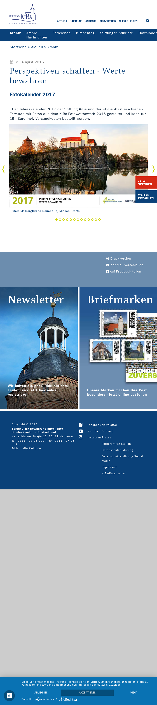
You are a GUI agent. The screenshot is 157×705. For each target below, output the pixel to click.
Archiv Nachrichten (36, 35)
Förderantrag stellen (116, 443)
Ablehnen (41, 692)
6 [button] (74, 219)
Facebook (94, 425)
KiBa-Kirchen (108, 21)
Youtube (93, 431)
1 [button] (56, 219)
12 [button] (96, 219)
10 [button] (89, 219)
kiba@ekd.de (32, 448)
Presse (106, 437)
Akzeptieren (87, 692)
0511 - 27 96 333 (31, 440)
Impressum (109, 467)
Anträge (90, 21)
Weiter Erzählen (146, 196)
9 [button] (85, 219)
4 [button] (67, 219)
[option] (78, 169)
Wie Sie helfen (128, 21)
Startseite (18, 47)
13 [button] (99, 219)
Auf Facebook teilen (123, 271)
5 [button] (71, 219)
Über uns (76, 21)
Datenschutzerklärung (117, 450)
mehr (133, 692)
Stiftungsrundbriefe (116, 33)
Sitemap (108, 431)
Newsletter (109, 425)
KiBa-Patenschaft (114, 473)
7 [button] (78, 219)
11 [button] (92, 219)
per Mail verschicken (124, 265)
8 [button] (81, 219)
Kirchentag (85, 33)
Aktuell (62, 21)
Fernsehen (62, 33)
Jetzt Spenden (145, 182)
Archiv (53, 47)
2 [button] (60, 219)
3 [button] (63, 219)
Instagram (95, 437)
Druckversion (118, 258)
